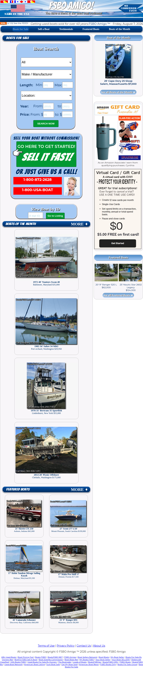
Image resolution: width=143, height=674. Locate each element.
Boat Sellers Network (87, 657)
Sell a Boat (44, 29)
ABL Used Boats (8, 657)
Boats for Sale (20, 29)
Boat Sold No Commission (51, 659)
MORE (79, 224)
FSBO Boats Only (108, 664)
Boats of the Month (119, 29)
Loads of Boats (80, 662)
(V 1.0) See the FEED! (14, 23)
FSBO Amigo (70, 657)
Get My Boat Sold (69, 664)
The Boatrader (64, 662)
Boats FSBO (40, 657)
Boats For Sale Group (127, 664)
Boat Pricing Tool (26, 657)
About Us (99, 645)
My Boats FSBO (87, 659)
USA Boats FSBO (18, 662)
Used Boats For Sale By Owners (42, 662)
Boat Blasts (104, 657)
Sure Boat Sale (53, 664)
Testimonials (66, 29)
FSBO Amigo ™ (99, 24)
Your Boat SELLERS (121, 659)
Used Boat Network (13, 664)
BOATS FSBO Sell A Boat (26, 659)
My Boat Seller (117, 657)
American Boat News (88, 664)
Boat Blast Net (71, 659)
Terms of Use (46, 645)
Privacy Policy (65, 645)
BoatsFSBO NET (55, 657)
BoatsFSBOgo (94, 662)
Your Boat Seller (103, 659)
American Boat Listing (34, 664)
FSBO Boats (125, 662)
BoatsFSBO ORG (110, 662)
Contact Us (84, 645)
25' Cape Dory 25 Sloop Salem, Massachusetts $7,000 (118, 82)
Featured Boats (91, 29)
